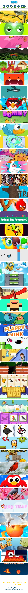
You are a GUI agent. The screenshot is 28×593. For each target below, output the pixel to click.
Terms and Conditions (19, 583)
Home (4, 582)
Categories (9, 582)
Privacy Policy (14, 583)
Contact (23, 6)
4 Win (15, 588)
